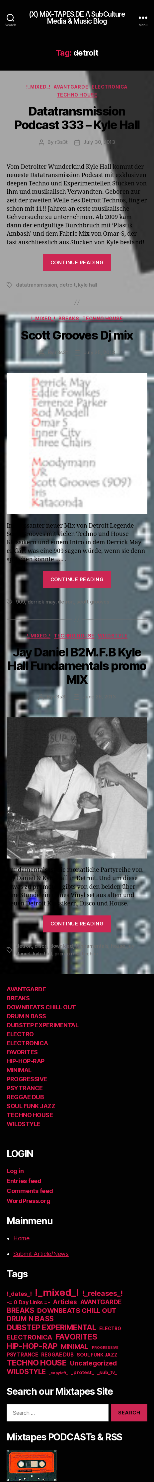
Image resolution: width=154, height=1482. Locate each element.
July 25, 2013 (99, 352)
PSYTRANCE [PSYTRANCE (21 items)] (22, 1355)
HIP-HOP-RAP (25, 1061)
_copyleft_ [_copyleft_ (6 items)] (58, 1372)
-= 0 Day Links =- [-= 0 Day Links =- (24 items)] (28, 1302)
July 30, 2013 (99, 142)
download (61, 946)
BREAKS (68, 318)
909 (20, 602)
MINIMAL (19, 1070)
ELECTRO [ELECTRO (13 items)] (110, 1328)
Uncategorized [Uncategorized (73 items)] (93, 1363)
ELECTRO (20, 1034)
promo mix (66, 953)
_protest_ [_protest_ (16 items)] (82, 1372)
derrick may (41, 602)
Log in (15, 1170)
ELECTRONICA (110, 87)
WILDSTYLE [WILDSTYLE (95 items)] (26, 1371)
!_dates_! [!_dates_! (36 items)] (19, 1293)
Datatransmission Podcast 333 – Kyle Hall (77, 118)
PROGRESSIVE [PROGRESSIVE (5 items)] (105, 1348)
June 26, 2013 (99, 696)
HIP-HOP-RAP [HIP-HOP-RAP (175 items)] (32, 1346)
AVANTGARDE (71, 87)
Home (21, 1238)
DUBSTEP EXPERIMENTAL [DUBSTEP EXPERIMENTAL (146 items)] (51, 1327)
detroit (67, 285)
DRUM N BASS (26, 1016)
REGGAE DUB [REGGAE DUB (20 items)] (57, 1355)
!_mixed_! (38, 87)
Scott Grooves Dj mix (77, 335)
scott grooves (92, 602)
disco (41, 946)
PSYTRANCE (25, 1088)
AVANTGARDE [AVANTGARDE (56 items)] (101, 1302)
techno (90, 953)
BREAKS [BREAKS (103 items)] (20, 1310)
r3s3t (61, 142)
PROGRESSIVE (27, 1079)
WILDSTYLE (113, 635)
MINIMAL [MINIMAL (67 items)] (75, 1347)
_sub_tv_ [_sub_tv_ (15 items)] (107, 1372)
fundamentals (91, 946)
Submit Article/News (41, 1253)
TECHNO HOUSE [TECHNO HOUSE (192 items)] (37, 1362)
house (118, 946)
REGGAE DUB (25, 1097)
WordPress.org (28, 1200)
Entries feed (24, 1180)
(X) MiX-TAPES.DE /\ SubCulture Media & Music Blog (77, 18)
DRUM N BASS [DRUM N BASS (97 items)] (30, 1319)
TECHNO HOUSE (77, 95)
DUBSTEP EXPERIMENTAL (42, 1025)
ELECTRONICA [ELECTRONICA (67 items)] (29, 1337)
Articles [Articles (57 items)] (65, 1302)
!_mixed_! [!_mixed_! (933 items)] (57, 1292)
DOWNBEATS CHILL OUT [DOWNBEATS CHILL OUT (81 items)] (76, 1310)
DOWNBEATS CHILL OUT (41, 1007)
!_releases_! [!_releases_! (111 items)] (102, 1293)
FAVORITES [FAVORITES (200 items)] (77, 1337)
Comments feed (30, 1190)
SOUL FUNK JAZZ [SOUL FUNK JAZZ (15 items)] (97, 1355)
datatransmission (36, 285)
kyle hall (87, 285)
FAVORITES (22, 1052)
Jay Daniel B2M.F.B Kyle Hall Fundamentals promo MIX (77, 666)
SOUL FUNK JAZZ (31, 1106)
